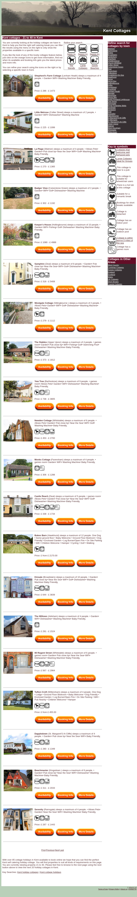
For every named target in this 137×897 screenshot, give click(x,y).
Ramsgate (112, 104)
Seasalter (112, 114)
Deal (110, 69)
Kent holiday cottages (27, 872)
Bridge (110, 53)
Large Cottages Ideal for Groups (124, 159)
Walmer (111, 126)
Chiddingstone (114, 61)
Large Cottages (82, 66)
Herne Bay (112, 81)
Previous (50, 850)
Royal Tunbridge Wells (117, 106)
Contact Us (132, 889)
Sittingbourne (113, 116)
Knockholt (112, 89)
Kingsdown (112, 87)
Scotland (111, 275)
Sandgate (112, 108)
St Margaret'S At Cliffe (117, 118)
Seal (109, 112)
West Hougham (114, 128)
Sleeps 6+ (83, 53)
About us (124, 889)
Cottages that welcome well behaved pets (123, 152)
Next (57, 850)
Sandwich (112, 110)
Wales (110, 277)
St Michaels (112, 120)
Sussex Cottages (115, 270)
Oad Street (112, 102)
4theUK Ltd (132, 887)
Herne (110, 79)
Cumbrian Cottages (116, 267)
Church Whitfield (114, 63)
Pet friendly (71, 66)
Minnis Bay (112, 97)
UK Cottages (113, 279)
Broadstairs (112, 55)
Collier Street (113, 65)
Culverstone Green (115, 67)
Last (62, 850)
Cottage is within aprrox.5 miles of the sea (125, 240)
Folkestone (112, 73)
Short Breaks (113, 282)
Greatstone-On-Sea (116, 75)
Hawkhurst (112, 77)
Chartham (112, 59)
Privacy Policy (114, 889)
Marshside (112, 95)
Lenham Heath (114, 91)
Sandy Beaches (94, 66)
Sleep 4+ (71, 54)
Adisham (111, 49)
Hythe (110, 85)
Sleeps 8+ (95, 53)
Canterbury (112, 57)
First (43, 850)
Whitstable (112, 130)
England (111, 272)
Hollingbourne (113, 83)
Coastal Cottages (115, 284)
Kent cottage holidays (50, 872)
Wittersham (112, 132)
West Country (113, 265)
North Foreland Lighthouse (119, 99)
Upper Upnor (113, 124)
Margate (111, 93)
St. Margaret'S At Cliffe (117, 122)
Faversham (112, 71)
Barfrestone (112, 51)
